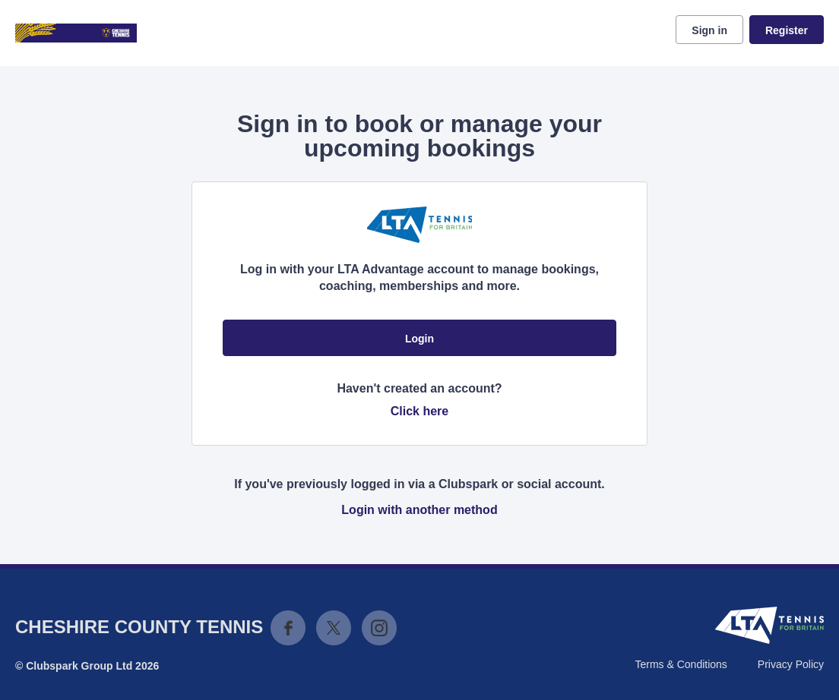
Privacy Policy (791, 664)
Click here (419, 411)
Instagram (379, 627)
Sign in (709, 30)
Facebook (288, 627)
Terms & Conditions (681, 664)
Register (786, 30)
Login (419, 339)
